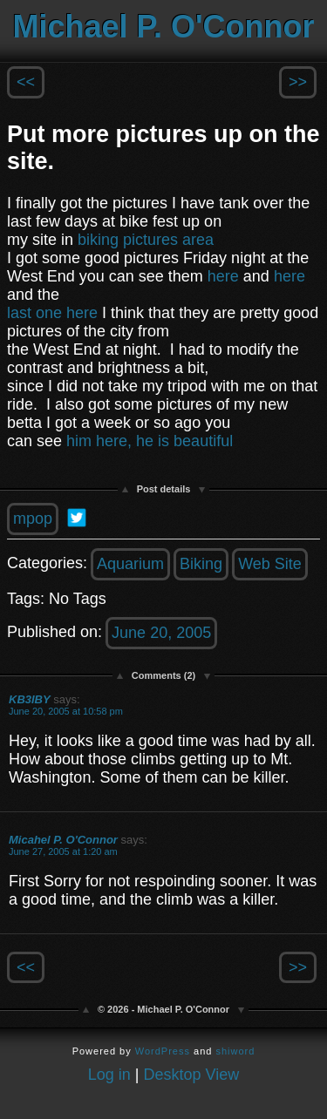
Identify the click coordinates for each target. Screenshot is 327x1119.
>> (298, 82)
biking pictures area (146, 239)
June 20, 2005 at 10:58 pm (66, 711)
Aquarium (130, 564)
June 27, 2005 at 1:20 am (63, 851)
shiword (235, 1051)
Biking (201, 564)
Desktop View (192, 1074)
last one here (52, 313)
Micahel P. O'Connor (63, 839)
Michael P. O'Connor (164, 26)
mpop (32, 518)
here (223, 276)
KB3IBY (30, 699)
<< (26, 82)
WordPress (162, 1051)
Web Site (270, 564)
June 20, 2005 (161, 632)
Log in (109, 1074)
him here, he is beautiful (149, 441)
